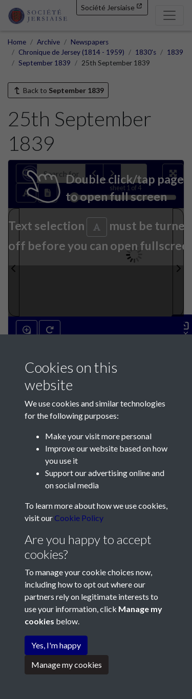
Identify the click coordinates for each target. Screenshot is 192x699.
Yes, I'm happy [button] (56, 645)
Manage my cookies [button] (66, 664)
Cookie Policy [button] (78, 518)
